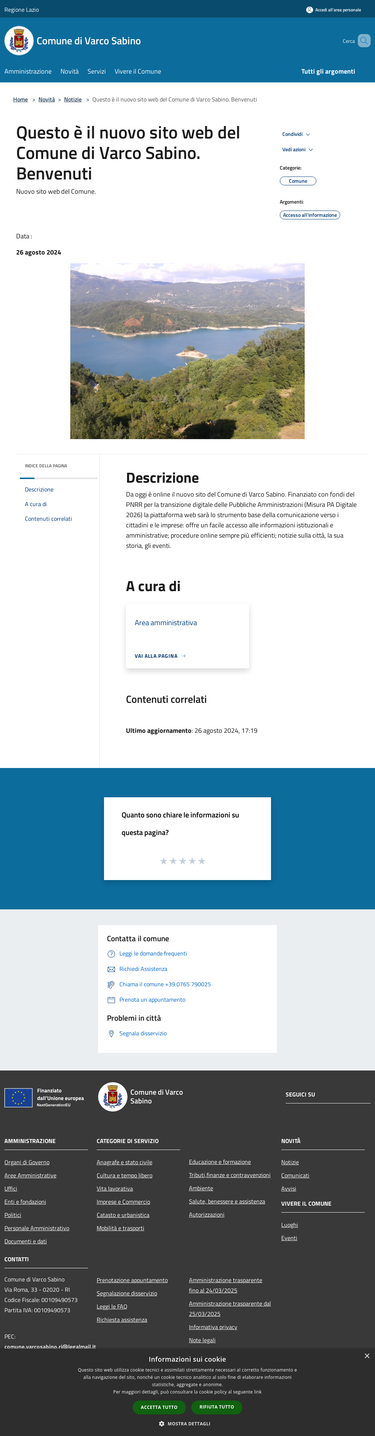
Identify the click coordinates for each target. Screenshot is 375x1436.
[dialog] (187, 1392)
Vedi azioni (298, 149)
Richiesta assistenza (122, 1319)
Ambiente (201, 1188)
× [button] (367, 1356)
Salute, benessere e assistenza (227, 1201)
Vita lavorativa (115, 1188)
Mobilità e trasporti (120, 1228)
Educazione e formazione (220, 1161)
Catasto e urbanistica (123, 1214)
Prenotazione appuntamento (132, 1280)
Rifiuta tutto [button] (217, 1407)
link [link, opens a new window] (258, 1392)
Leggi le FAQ (112, 1306)
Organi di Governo (26, 1162)
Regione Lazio (21, 9)
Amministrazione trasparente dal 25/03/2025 (230, 1308)
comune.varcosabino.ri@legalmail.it (50, 1346)
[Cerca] (362, 40)
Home (20, 99)
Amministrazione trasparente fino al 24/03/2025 (225, 1285)
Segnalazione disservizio (127, 1293)
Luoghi (289, 1224)
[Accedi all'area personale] (334, 9)
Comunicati (295, 1175)
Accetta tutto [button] (159, 1407)
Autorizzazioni (206, 1214)
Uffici (10, 1188)
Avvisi (288, 1188)
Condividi (297, 134)
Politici (12, 1214)
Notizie (73, 99)
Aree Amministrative (30, 1175)
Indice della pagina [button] (46, 465)
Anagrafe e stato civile (124, 1162)
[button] (187, 1423)
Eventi (289, 1237)
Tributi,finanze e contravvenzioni (230, 1174)
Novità (46, 99)
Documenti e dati (25, 1241)
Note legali (202, 1340)
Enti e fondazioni (25, 1201)
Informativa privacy (213, 1326)
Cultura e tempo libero (124, 1175)
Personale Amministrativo (36, 1228)
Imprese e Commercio (123, 1201)
